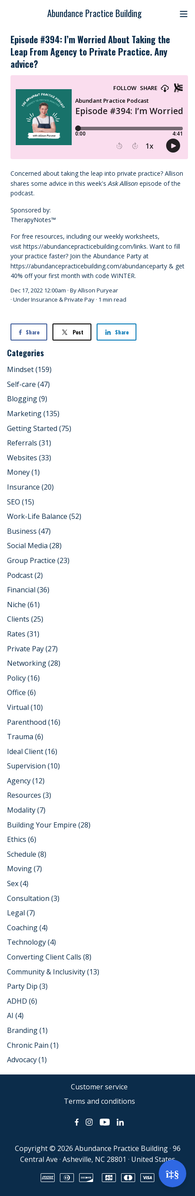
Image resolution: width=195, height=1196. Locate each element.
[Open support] (172, 1173)
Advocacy (27, 1059)
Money (23, 472)
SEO (20, 502)
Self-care (28, 384)
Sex (17, 883)
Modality (26, 810)
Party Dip (27, 986)
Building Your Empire (49, 825)
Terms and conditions (99, 1101)
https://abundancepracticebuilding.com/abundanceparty (88, 266)
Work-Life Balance (44, 516)
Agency (26, 781)
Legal (21, 913)
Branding (27, 1030)
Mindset (29, 369)
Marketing (33, 413)
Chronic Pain (33, 1045)
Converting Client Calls (49, 957)
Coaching (27, 927)
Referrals (29, 443)
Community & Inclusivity (53, 972)
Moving (24, 868)
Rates (23, 634)
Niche (23, 604)
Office (21, 692)
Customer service (99, 1087)
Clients (25, 619)
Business (29, 531)
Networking (33, 663)
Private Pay (79, 299)
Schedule (26, 854)
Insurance (44, 299)
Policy (23, 678)
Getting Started (39, 428)
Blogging (27, 398)
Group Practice (38, 560)
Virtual (25, 707)
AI (15, 1015)
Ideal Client (32, 751)
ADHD (22, 1001)
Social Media (34, 545)
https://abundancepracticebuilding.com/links (84, 246)
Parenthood (33, 722)
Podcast (25, 575)
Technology (31, 942)
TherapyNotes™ (33, 220)
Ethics (21, 839)
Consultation (33, 898)
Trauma (25, 736)
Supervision (33, 766)
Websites (29, 457)
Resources (29, 795)
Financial (28, 590)
